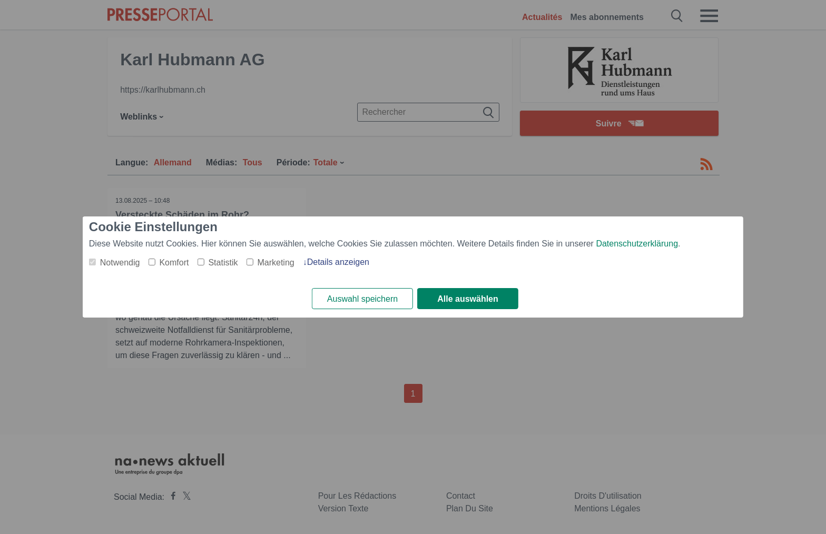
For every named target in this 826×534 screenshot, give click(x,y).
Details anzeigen (338, 262)
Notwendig (120, 262)
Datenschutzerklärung (637, 243)
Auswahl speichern (362, 298)
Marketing (275, 262)
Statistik (223, 262)
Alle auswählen (467, 298)
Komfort (174, 262)
